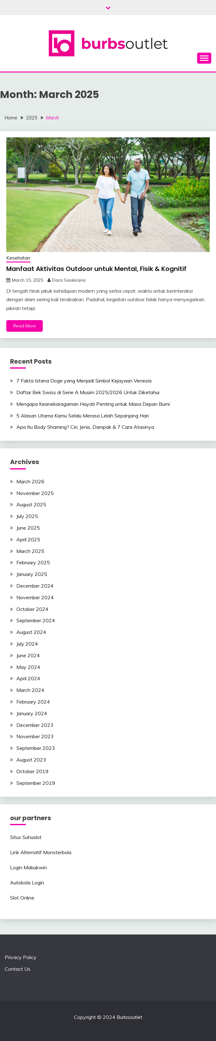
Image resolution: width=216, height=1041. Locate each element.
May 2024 (28, 667)
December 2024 (34, 586)
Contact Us (17, 969)
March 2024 (30, 690)
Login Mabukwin (28, 867)
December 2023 (34, 725)
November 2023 (35, 736)
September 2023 (35, 748)
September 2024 (35, 620)
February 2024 (33, 702)
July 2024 (27, 644)
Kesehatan (18, 258)
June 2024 (28, 655)
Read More (24, 326)
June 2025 (28, 528)
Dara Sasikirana (69, 280)
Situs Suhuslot (26, 837)
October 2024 (32, 609)
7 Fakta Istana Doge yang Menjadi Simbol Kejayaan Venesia (84, 380)
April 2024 (28, 678)
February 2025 (33, 562)
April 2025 (28, 539)
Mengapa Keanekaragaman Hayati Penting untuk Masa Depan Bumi (93, 404)
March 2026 (30, 481)
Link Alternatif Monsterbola (40, 852)
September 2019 (35, 783)
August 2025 (31, 504)
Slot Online (22, 897)
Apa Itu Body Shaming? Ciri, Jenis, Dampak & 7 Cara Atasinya (85, 427)
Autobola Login (27, 882)
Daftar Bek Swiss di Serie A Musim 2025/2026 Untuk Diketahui (87, 392)
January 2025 (31, 574)
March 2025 (30, 551)
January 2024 (31, 713)
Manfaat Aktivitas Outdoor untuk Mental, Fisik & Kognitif (96, 268)
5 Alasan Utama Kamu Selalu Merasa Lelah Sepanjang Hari (82, 415)
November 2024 (35, 597)
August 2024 (31, 632)
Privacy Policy (20, 957)
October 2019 (32, 771)
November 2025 (35, 493)
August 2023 (31, 759)
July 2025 (27, 516)
